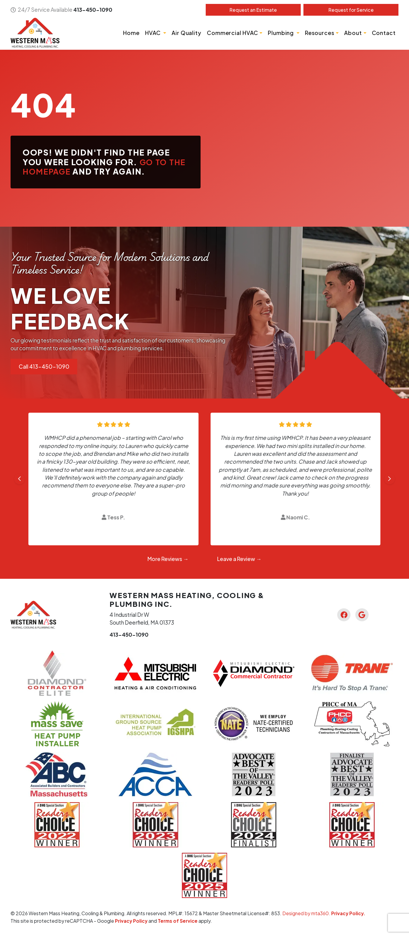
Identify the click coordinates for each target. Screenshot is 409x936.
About (353, 32)
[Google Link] (362, 615)
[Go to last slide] (19, 479)
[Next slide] (389, 479)
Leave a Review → (239, 559)
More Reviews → (168, 559)
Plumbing (281, 32)
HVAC (153, 32)
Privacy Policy (131, 920)
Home (131, 32)
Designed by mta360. (306, 913)
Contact (384, 32)
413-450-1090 (92, 9)
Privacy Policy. (348, 913)
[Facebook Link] (343, 615)
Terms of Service (178, 920)
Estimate (253, 10)
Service (350, 10)
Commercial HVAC (232, 32)
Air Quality (186, 32)
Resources (319, 32)
